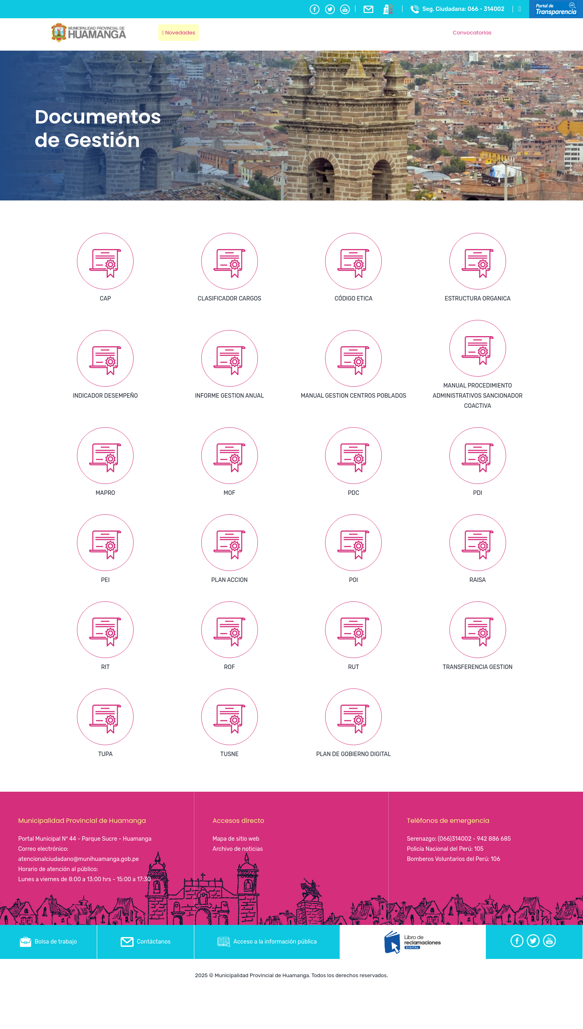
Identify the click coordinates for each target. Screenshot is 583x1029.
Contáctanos (146, 941)
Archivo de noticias (238, 849)
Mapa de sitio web (236, 838)
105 (478, 849)
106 (495, 859)
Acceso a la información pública (267, 941)
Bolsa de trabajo (48, 941)
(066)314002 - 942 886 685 (474, 838)
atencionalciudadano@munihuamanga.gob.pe (78, 859)
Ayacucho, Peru (514, 28)
